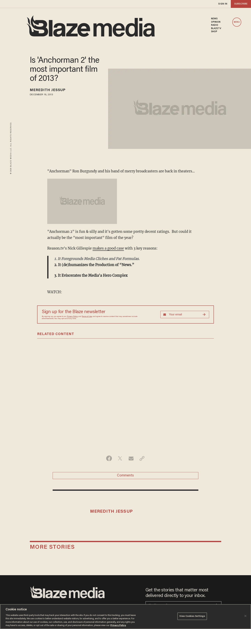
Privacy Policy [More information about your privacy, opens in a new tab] (118, 625)
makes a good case (108, 248)
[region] (125, 616)
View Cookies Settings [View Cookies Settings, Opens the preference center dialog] (192, 616)
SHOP (214, 32)
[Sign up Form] (184, 314)
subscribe (241, 4)
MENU (237, 22)
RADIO (214, 25)
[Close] (245, 616)
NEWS (214, 19)
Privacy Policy (72, 316)
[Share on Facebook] (109, 458)
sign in (222, 4)
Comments (125, 475)
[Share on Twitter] (120, 458)
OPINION (216, 22)
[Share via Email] (131, 458)
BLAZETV (216, 29)
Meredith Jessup (48, 90)
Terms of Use (87, 316)
